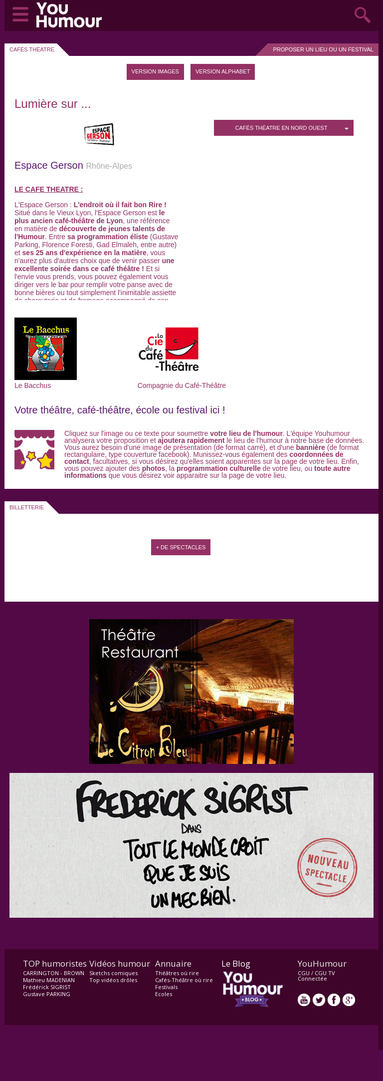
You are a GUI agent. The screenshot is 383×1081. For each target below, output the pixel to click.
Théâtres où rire (177, 973)
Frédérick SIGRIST (47, 987)
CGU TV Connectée (316, 975)
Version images (155, 71)
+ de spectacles (181, 547)
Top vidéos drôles (113, 980)
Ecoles (163, 994)
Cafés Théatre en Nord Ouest (292, 128)
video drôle (71, 14)
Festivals (166, 987)
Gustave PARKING (46, 994)
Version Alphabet (222, 71)
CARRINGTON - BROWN (53, 973)
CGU (304, 973)
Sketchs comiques (113, 973)
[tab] (155, 71)
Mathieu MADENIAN (49, 980)
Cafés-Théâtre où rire (184, 980)
